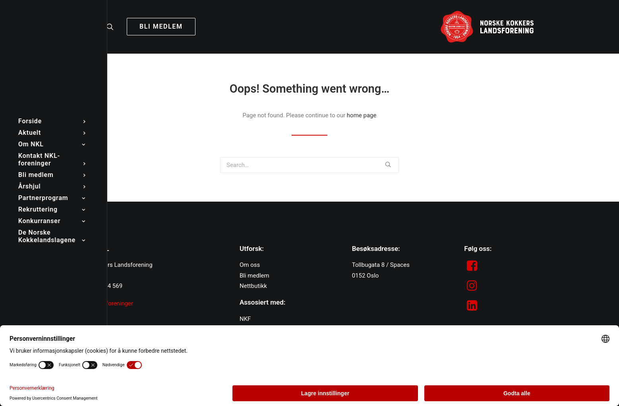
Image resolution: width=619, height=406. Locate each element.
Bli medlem (254, 275)
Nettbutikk (253, 285)
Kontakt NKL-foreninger (102, 303)
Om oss (250, 264)
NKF (245, 318)
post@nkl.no (87, 275)
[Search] (113, 26)
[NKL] (487, 27)
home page (362, 115)
